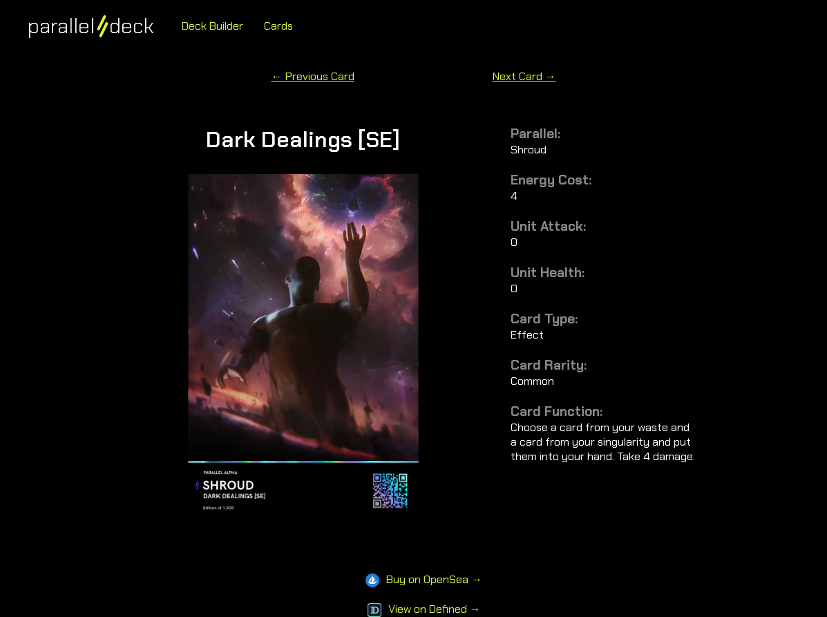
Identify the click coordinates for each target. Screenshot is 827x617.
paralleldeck (91, 25)
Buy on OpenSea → (423, 579)
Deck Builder (212, 26)
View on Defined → (424, 609)
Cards (278, 26)
